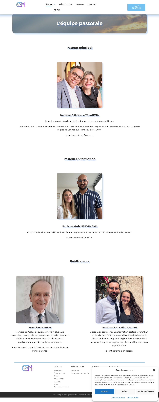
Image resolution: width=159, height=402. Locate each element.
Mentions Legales (132, 397)
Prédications (75, 370)
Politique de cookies (118, 397)
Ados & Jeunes (58, 379)
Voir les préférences (145, 391)
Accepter (104, 391)
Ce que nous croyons (61, 387)
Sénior (56, 384)
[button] (154, 370)
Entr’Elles (57, 381)
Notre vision (58, 370)
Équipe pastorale (59, 373)
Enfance (56, 376)
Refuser (125, 391)
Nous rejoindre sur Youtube (80, 373)
